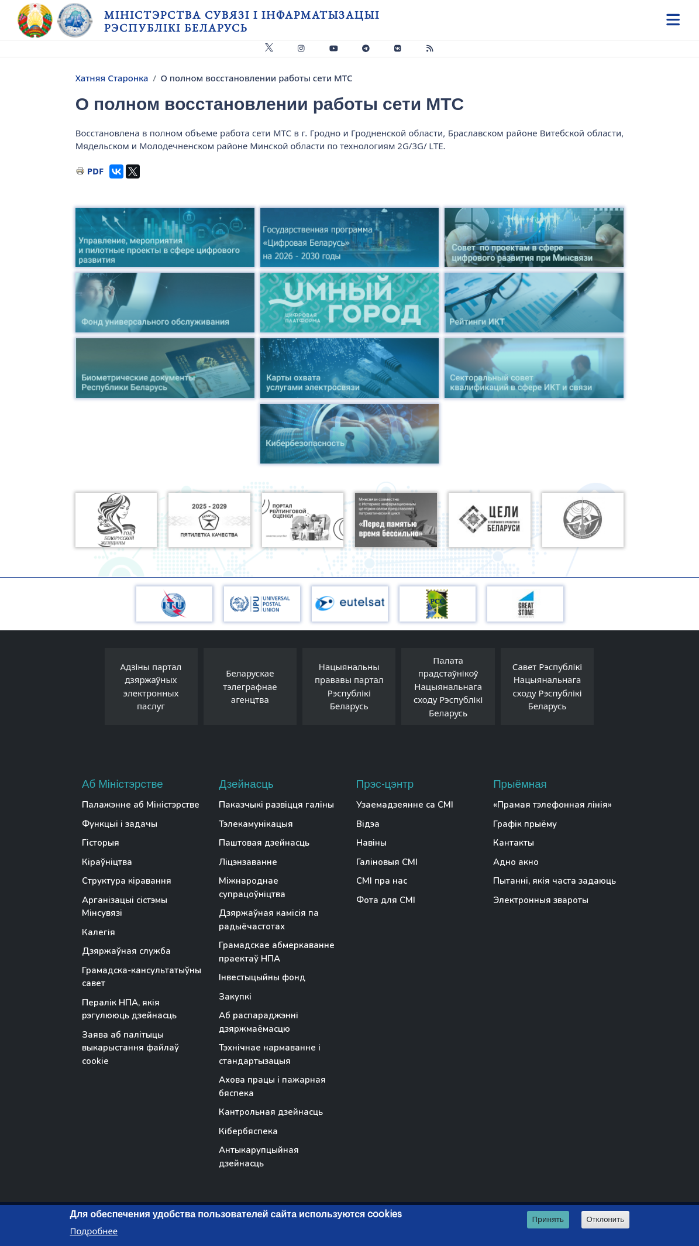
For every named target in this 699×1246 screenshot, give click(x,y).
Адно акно (516, 862)
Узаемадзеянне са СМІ (404, 805)
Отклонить (605, 1219)
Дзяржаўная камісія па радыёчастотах (269, 919)
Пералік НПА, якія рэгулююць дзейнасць (129, 1009)
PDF (95, 171)
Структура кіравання (126, 881)
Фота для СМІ (385, 900)
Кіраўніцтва (107, 862)
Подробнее (94, 1231)
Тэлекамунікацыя (256, 824)
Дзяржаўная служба (126, 951)
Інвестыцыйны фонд (262, 977)
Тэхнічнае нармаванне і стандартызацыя (270, 1054)
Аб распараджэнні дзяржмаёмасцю (258, 1022)
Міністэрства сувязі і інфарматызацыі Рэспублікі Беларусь (242, 21)
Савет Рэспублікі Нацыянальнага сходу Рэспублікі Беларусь (547, 686)
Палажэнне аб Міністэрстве (140, 805)
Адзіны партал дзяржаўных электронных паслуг (151, 686)
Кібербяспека (248, 1131)
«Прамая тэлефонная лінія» (552, 805)
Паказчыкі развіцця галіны (276, 805)
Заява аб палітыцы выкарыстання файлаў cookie (130, 1048)
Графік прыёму (525, 824)
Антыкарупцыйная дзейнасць (259, 1156)
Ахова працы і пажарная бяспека (272, 1086)
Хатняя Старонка (112, 78)
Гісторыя (100, 843)
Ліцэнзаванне (248, 862)
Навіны (371, 843)
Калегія (98, 932)
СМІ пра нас (381, 881)
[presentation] (93, 689)
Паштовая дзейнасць (264, 843)
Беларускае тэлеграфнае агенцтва (250, 686)
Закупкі (235, 997)
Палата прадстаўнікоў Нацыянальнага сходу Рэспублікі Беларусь (448, 686)
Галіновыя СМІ (387, 862)
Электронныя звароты (540, 900)
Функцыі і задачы (119, 824)
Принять (548, 1219)
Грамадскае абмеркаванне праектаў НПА (277, 951)
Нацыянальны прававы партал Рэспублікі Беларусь (349, 686)
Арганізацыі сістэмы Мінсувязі (124, 906)
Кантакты (513, 843)
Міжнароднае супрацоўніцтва (252, 887)
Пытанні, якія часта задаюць (554, 881)
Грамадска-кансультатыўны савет (141, 977)
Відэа (368, 824)
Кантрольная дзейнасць (271, 1112)
